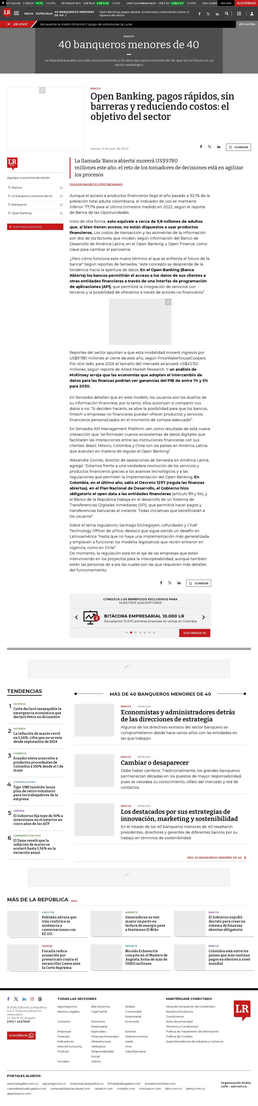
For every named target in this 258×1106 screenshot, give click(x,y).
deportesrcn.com (19, 1093)
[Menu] (17, 13)
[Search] (226, 14)
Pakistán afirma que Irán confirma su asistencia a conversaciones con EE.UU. (59, 925)
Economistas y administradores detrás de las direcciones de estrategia (178, 716)
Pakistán (48, 912)
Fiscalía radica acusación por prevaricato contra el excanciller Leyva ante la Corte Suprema (61, 959)
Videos (96, 1061)
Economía (132, 1021)
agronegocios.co (54, 1083)
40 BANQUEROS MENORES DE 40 (74, 13)
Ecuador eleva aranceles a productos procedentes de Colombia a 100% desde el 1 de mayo (38, 764)
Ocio (128, 1046)
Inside (129, 1041)
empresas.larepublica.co (87, 1083)
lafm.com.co (173, 1088)
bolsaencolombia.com (160, 1083)
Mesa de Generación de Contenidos (190, 1006)
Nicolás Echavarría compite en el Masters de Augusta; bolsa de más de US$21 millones (146, 957)
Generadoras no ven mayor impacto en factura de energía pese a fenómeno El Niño (145, 923)
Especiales (98, 1031)
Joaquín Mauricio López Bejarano (96, 184)
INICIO (29, 13)
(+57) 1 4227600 (18, 1021)
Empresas (64, 1031)
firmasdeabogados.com (124, 1083)
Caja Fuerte (99, 1011)
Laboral (19, 810)
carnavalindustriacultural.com (70, 1088)
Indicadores (66, 1041)
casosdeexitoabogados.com (26, 1088)
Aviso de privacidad (179, 1021)
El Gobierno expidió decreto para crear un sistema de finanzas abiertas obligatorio (227, 923)
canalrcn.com (103, 1088)
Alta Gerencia (100, 1006)
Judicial (47, 946)
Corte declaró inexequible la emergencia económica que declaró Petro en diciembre (37, 713)
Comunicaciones (24, 782)
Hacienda (19, 703)
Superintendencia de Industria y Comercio (195, 1041)
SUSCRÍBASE (246, 3)
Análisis (130, 1006)
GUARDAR (238, 147)
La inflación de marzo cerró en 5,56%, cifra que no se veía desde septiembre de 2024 (37, 737)
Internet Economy (70, 1046)
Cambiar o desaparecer (155, 762)
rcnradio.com (126, 1088)
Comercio (20, 753)
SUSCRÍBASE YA (194, 633)
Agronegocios (67, 1006)
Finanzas (63, 1036)
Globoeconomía (136, 1036)
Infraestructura (101, 1041)
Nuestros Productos (179, 1011)
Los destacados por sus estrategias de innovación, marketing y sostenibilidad (179, 815)
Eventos (130, 1031)
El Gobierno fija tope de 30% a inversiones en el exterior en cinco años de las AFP (38, 820)
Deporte (131, 946)
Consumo (64, 1021)
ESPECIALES (45, 13)
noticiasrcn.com (150, 1088)
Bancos (214, 912)
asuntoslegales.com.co (22, 1083)
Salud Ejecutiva (135, 1051)
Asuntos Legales (68, 1011)
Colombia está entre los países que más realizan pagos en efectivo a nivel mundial (229, 957)
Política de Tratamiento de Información (192, 1031)
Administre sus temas (25, 226)
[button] (75, 617)
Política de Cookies (179, 1036)
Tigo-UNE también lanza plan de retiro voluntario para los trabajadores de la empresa (35, 793)
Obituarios (98, 1046)
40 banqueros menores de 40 (129, 44)
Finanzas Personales (105, 1036)
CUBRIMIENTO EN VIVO (27, 835)
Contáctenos (175, 1016)
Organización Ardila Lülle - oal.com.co (236, 1084)
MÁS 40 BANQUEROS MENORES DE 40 (214, 857)
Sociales (63, 1061)
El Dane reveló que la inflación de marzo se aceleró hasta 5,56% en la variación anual (34, 847)
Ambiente (131, 912)
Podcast (63, 1051)
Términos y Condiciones (182, 1026)
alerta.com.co (195, 1088)
